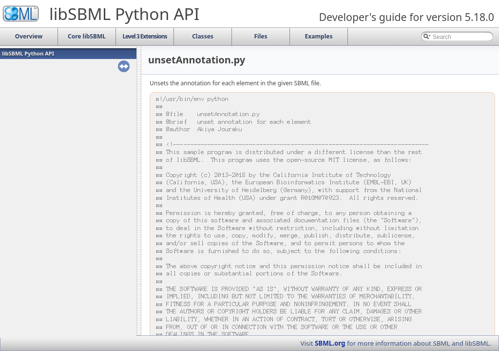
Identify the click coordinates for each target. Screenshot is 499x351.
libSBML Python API (28, 53)
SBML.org (330, 343)
